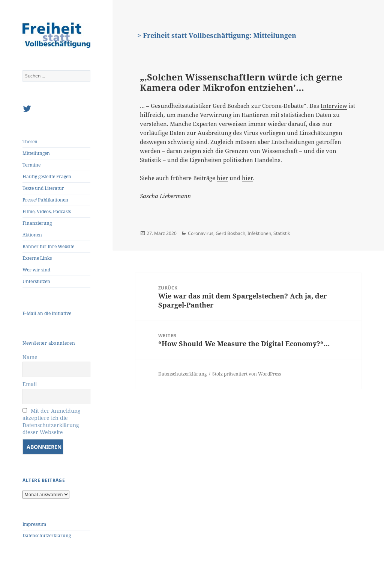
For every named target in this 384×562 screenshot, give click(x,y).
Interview (334, 105)
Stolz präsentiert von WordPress (246, 374)
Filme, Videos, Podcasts (46, 211)
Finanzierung (37, 223)
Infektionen (259, 233)
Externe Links (37, 258)
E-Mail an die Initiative (46, 313)
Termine (31, 165)
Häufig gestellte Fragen (46, 176)
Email (29, 384)
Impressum (34, 524)
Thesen (30, 141)
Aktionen (32, 235)
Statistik (281, 233)
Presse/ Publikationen (45, 200)
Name (30, 357)
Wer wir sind (36, 270)
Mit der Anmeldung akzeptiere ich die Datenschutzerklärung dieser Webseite (51, 421)
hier (222, 178)
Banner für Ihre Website (48, 246)
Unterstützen (36, 281)
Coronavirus (200, 233)
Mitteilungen (36, 153)
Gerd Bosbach (230, 233)
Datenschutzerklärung (46, 535)
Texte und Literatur (43, 188)
